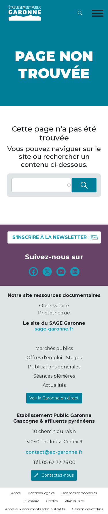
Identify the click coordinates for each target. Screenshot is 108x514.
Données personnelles (79, 493)
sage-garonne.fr (54, 329)
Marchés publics (54, 348)
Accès (15, 493)
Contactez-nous (57, 475)
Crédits (52, 501)
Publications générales (54, 367)
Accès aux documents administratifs (35, 509)
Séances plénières (54, 376)
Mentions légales (40, 493)
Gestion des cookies (87, 509)
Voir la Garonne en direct (54, 398)
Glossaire (31, 501)
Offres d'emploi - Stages (54, 357)
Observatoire (54, 305)
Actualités (54, 385)
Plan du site (74, 501)
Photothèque (54, 313)
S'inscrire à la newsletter (55, 237)
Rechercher (84, 185)
